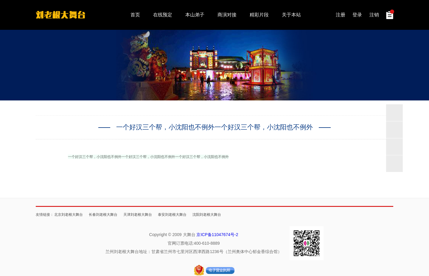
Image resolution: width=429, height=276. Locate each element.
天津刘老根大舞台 (137, 214)
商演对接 (227, 14)
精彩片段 (259, 14)
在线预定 (162, 14)
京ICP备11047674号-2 (217, 234)
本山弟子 (194, 14)
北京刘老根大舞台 (68, 214)
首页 (135, 14)
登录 (357, 14)
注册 (340, 14)
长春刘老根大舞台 (103, 214)
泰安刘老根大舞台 (172, 214)
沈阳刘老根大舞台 (206, 214)
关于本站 (291, 14)
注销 (374, 14)
